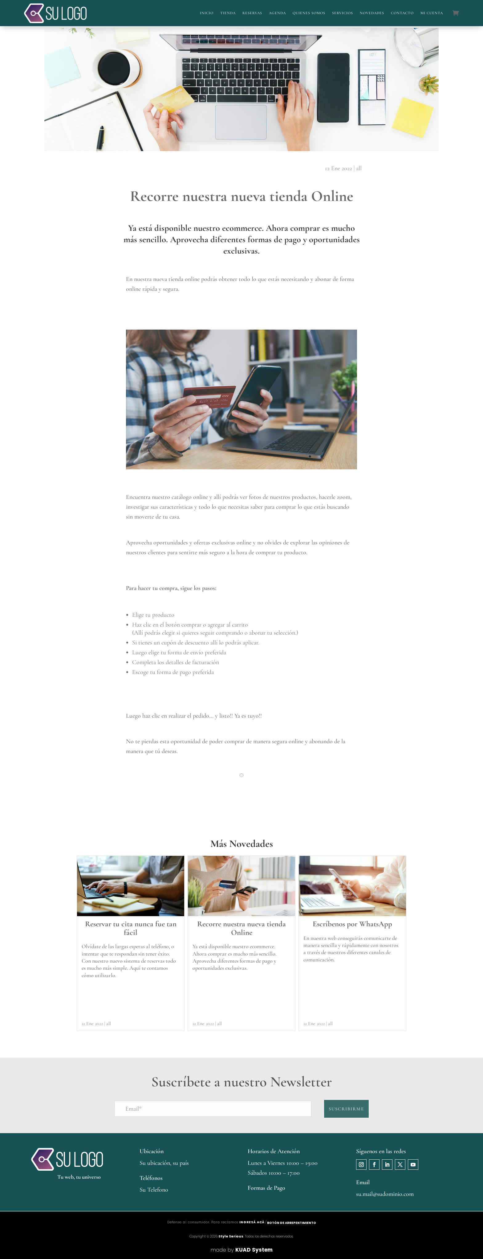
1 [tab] (242, 778)
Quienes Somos (309, 13)
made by (242, 1249)
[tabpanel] (241, 784)
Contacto (402, 13)
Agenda (277, 13)
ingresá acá (252, 1222)
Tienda (228, 13)
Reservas (252, 13)
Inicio (206, 13)
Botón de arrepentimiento (291, 1223)
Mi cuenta (431, 13)
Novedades (372, 13)
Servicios (342, 13)
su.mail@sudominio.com (385, 1194)
